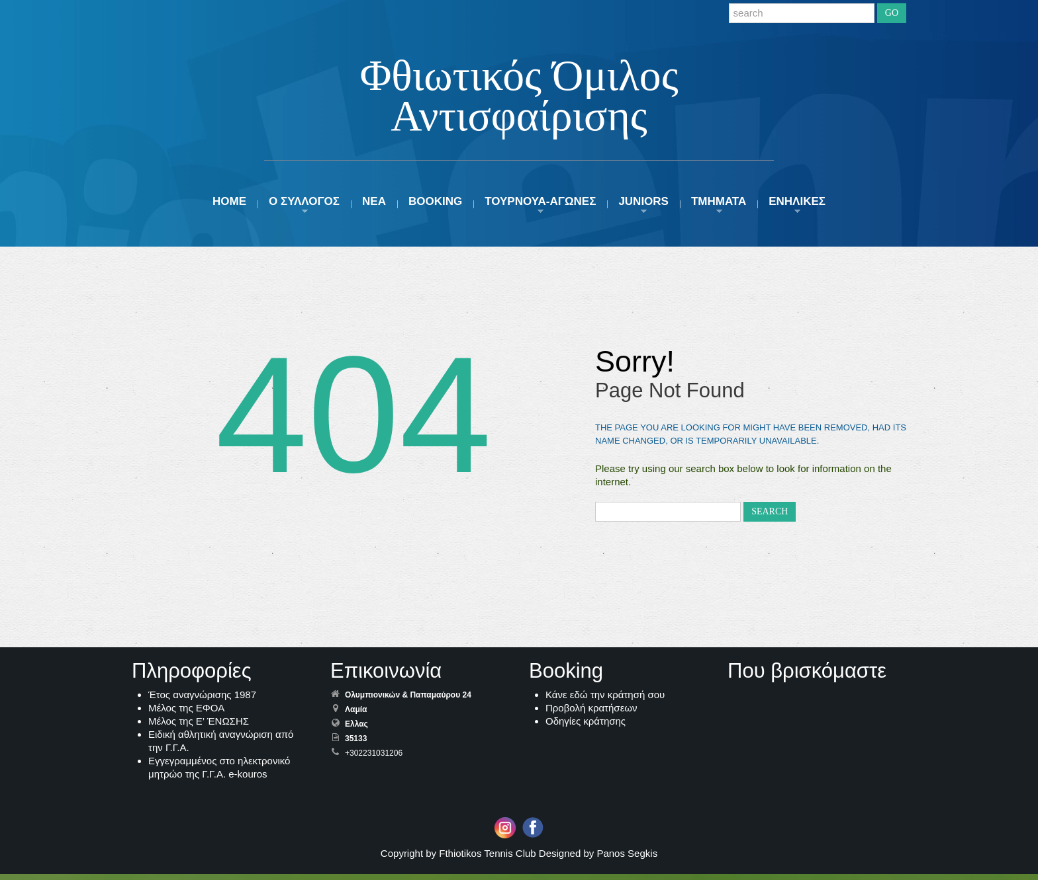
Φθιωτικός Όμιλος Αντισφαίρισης (519, 97)
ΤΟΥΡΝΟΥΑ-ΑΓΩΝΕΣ (540, 207)
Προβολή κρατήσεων (591, 713)
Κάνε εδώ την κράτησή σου (605, 700)
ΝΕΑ (374, 207)
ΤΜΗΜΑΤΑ (718, 207)
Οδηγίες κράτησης (585, 727)
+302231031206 (373, 759)
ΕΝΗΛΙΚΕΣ (797, 207)
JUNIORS (643, 207)
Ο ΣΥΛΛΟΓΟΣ (304, 207)
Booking (435, 207)
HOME (229, 207)
